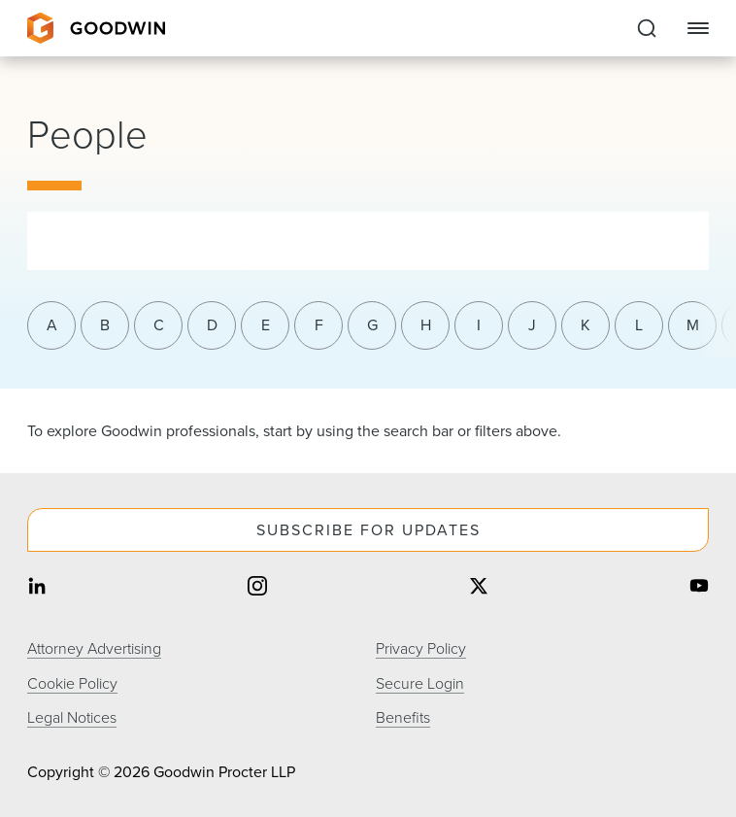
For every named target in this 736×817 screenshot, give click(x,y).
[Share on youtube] (699, 588)
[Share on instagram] (257, 588)
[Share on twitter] (478, 588)
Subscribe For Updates (368, 530)
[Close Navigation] (698, 28)
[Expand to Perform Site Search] (646, 28)
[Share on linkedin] (37, 588)
